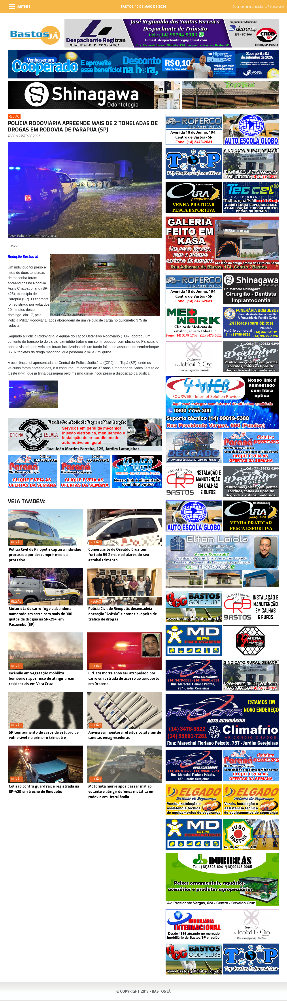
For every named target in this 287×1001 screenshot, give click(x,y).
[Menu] (20, 6)
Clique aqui (277, 7)
